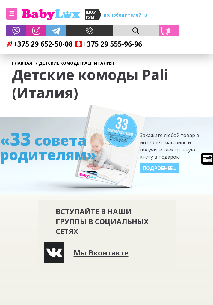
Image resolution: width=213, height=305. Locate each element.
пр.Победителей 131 (127, 15)
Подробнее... (159, 168)
